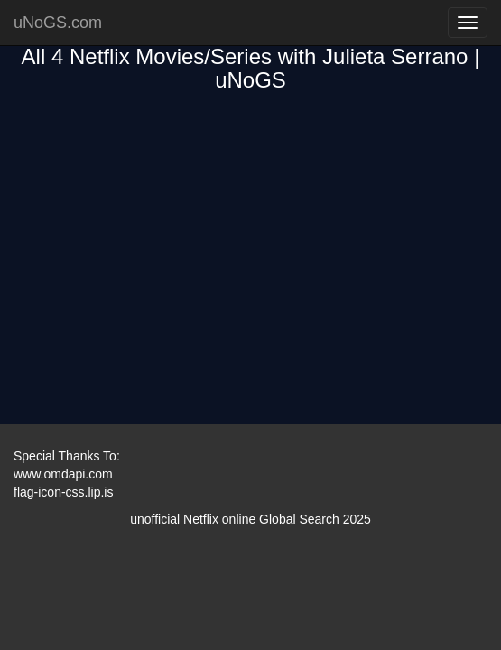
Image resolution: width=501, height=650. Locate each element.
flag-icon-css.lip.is (63, 492)
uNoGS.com (58, 23)
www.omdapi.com (63, 474)
